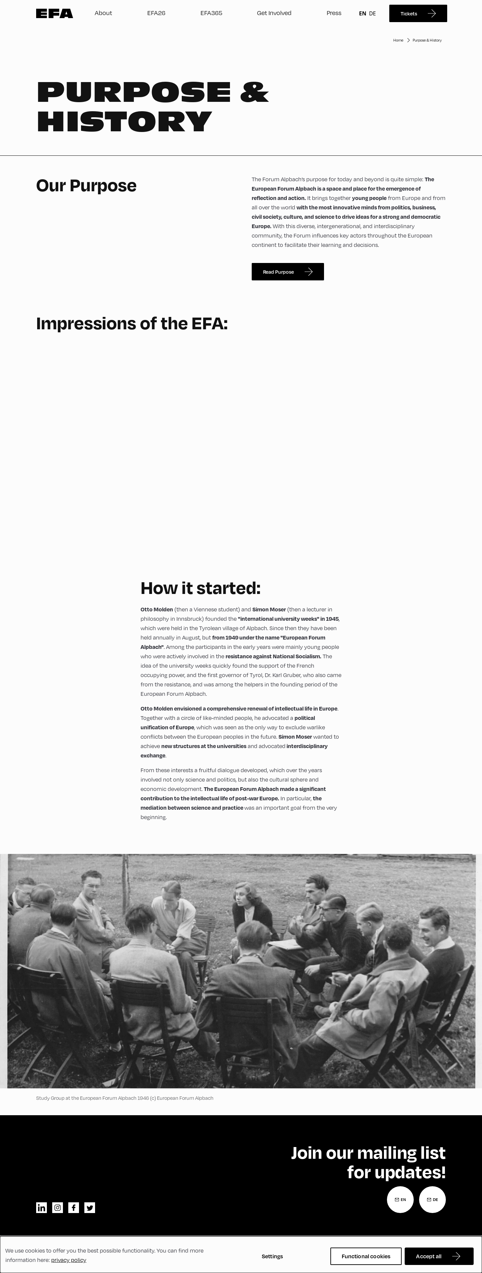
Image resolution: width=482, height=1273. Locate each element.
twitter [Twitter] (89, 1207)
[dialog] (241, 1254)
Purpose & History (427, 40)
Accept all (428, 1256)
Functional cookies (366, 1256)
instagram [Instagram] (57, 1207)
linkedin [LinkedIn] (41, 1207)
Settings (272, 1256)
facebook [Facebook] (73, 1207)
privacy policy (68, 1260)
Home (398, 40)
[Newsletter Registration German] (432, 1199)
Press (334, 12)
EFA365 (211, 12)
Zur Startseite (54, 13)
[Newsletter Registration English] (400, 1199)
